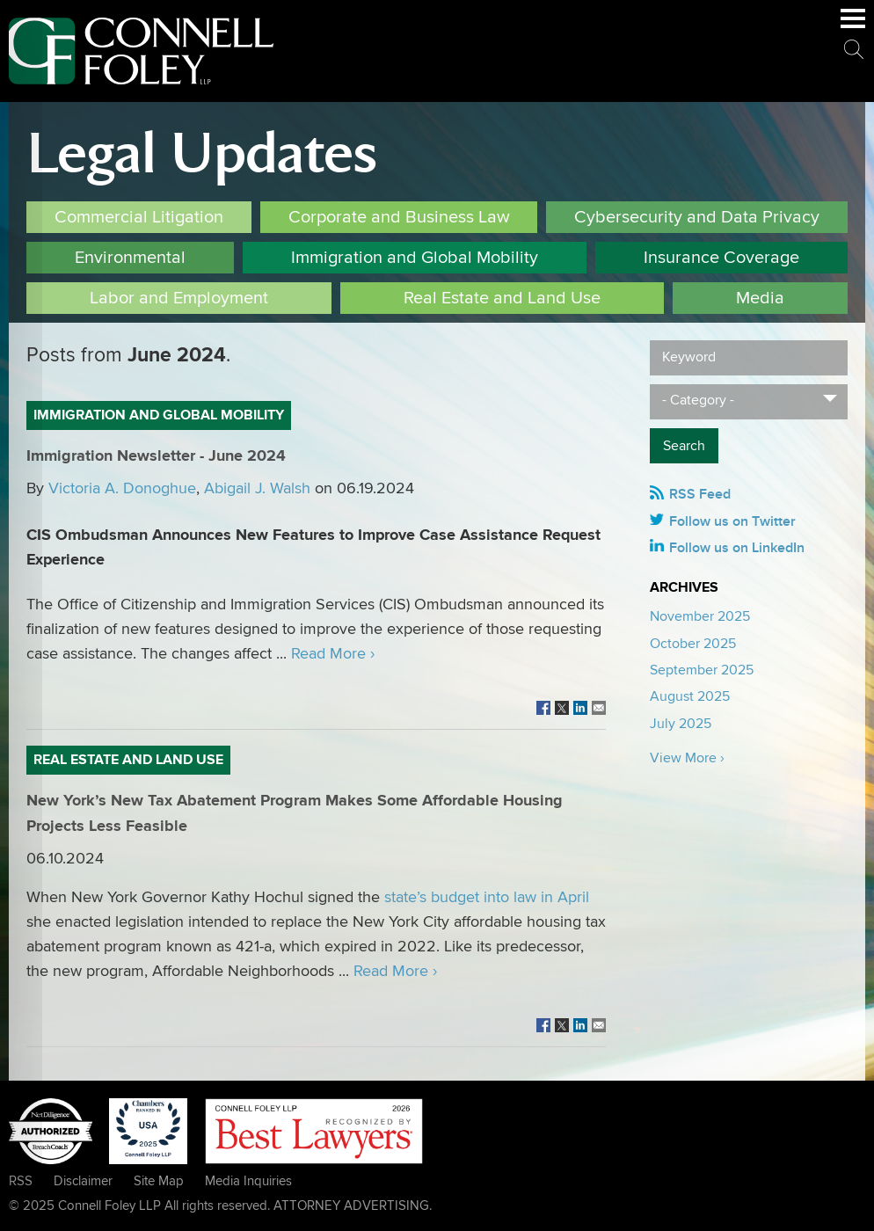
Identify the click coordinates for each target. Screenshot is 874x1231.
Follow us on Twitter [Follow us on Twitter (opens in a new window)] (732, 521)
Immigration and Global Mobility (414, 257)
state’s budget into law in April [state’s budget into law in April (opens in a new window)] (486, 897)
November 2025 (700, 616)
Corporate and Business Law (399, 217)
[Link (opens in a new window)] (543, 708)
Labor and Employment (179, 298)
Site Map (159, 1181)
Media (760, 298)
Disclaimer (83, 1181)
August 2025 (690, 696)
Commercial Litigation (139, 217)
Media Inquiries (248, 1181)
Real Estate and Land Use (502, 298)
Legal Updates (201, 154)
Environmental (130, 257)
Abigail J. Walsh (257, 488)
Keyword (689, 357)
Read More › (333, 654)
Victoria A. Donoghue (122, 488)
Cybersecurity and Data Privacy (696, 217)
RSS (21, 1181)
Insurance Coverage (721, 257)
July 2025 (680, 723)
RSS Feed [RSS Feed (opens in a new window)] (700, 494)
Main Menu (853, 27)
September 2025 (702, 670)
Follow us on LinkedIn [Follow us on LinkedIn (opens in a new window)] (737, 548)
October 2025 (693, 643)
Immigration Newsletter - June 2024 (156, 456)
